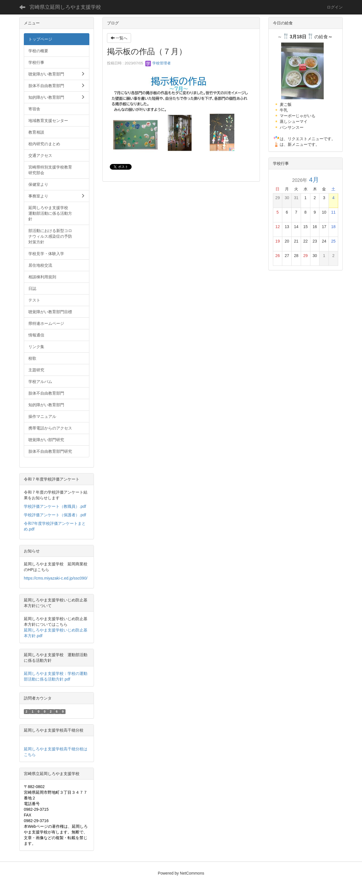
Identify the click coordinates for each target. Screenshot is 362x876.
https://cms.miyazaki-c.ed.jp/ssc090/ (55, 578)
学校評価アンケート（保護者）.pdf (55, 515)
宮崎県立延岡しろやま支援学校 (65, 7)
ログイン (335, 7)
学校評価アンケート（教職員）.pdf (55, 506)
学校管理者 (158, 63)
